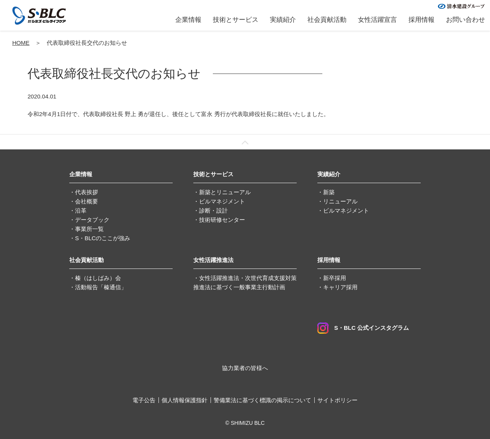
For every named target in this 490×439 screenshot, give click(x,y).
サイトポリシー (337, 400)
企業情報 (188, 19)
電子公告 (143, 400)
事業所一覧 (89, 229)
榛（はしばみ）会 (98, 278)
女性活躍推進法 (213, 260)
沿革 (81, 210)
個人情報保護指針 (184, 400)
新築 (329, 192)
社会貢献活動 (326, 19)
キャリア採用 (340, 287)
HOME (20, 42)
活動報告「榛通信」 (101, 287)
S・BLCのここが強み (102, 238)
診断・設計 (213, 210)
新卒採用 (334, 278)
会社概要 (86, 201)
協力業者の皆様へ (245, 368)
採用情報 (421, 19)
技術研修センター (222, 219)
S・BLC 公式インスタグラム (363, 328)
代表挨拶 (86, 192)
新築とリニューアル (225, 192)
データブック (92, 219)
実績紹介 (283, 19)
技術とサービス (235, 19)
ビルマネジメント (222, 201)
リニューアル (340, 201)
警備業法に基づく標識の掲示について (262, 400)
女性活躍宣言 (377, 19)
